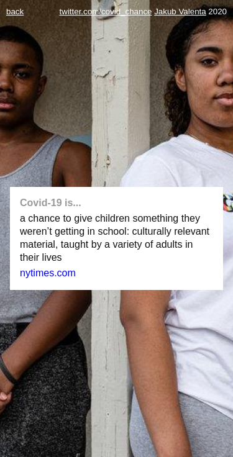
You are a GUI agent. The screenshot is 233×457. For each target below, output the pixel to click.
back (15, 11)
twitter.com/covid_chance (106, 11)
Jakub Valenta (180, 11)
